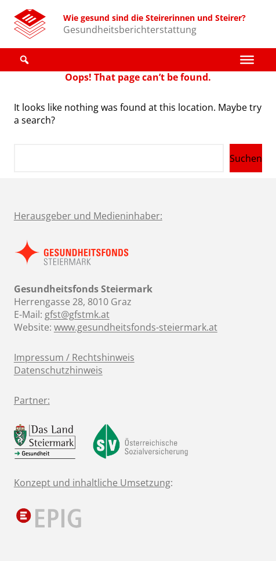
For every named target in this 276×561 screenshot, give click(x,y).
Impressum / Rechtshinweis (74, 357)
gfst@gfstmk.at (77, 314)
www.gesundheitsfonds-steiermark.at (135, 327)
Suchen (246, 158)
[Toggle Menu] (247, 60)
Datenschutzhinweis (58, 370)
